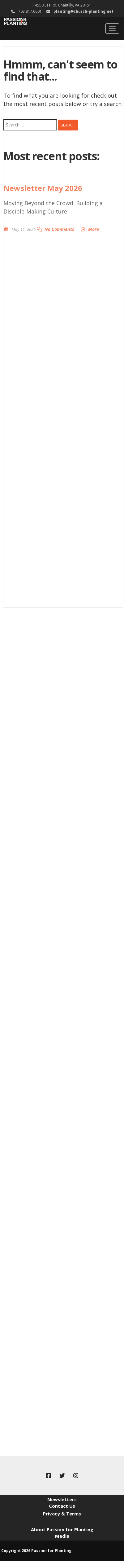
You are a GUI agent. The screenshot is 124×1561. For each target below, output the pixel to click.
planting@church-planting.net (83, 11)
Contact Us (62, 1506)
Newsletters (62, 1499)
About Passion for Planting (62, 1529)
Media (62, 1536)
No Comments (59, 229)
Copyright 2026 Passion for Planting (36, 1550)
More (93, 229)
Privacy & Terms (62, 1513)
